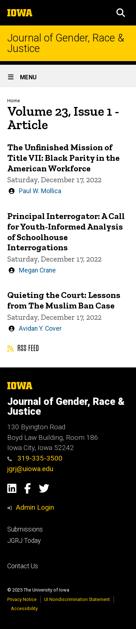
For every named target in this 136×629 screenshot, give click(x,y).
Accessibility (24, 608)
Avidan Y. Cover (40, 328)
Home (13, 100)
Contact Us (22, 566)
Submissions (25, 529)
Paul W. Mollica (40, 191)
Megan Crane (37, 270)
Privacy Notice (22, 599)
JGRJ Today (24, 540)
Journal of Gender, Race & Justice (65, 43)
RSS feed (23, 347)
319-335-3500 (34, 458)
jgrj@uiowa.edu (30, 469)
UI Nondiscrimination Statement (77, 599)
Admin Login (35, 507)
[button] (121, 12)
